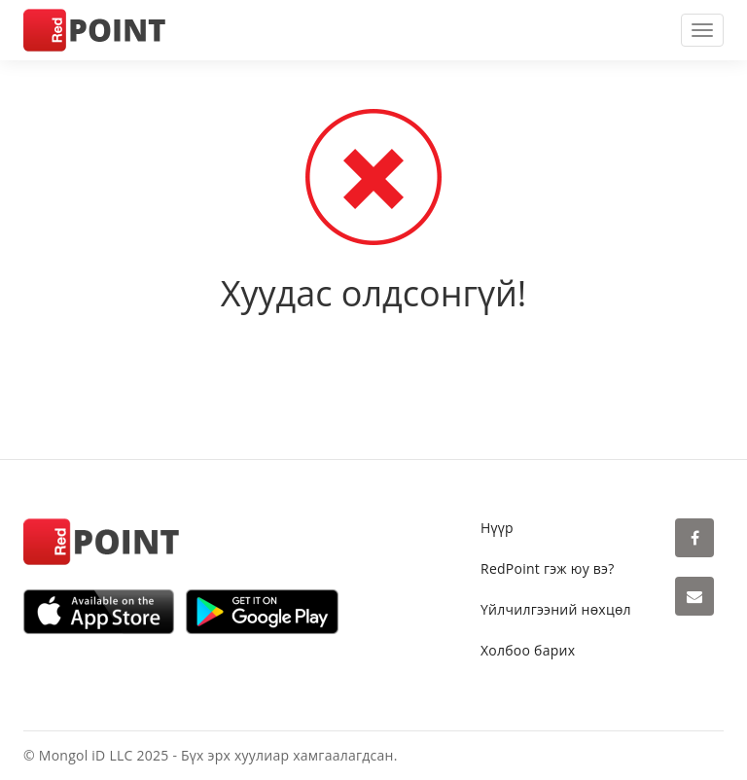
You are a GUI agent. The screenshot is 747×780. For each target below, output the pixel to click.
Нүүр (497, 527)
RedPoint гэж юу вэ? (547, 568)
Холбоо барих (527, 650)
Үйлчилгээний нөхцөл (555, 609)
